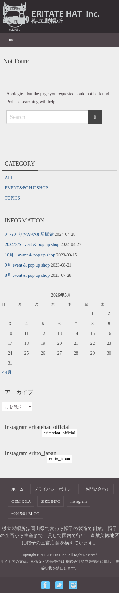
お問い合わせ (97, 489)
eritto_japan (59, 458)
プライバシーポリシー (54, 489)
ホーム (17, 489)
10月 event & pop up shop (30, 255)
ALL (9, 177)
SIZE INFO (50, 501)
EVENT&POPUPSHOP (26, 188)
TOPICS (12, 198)
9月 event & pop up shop (27, 265)
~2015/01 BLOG (25, 513)
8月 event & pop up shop (27, 275)
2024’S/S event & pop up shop (32, 244)
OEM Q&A (21, 501)
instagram (78, 501)
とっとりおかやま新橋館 (29, 234)
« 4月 (7, 372)
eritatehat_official (59, 433)
